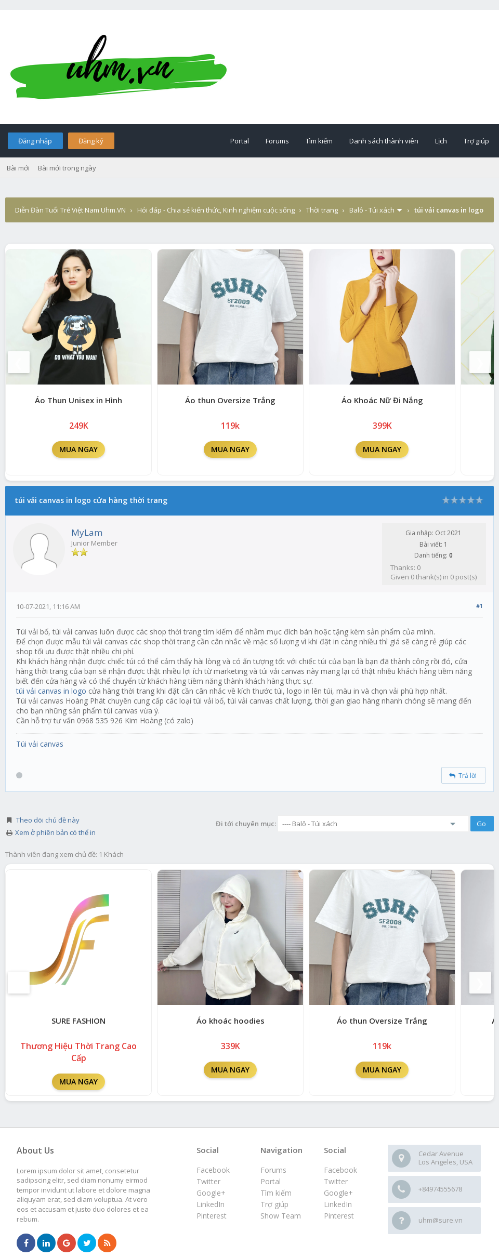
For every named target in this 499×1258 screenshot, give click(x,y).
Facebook (340, 1170)
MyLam (86, 532)
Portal (239, 140)
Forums (277, 140)
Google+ (338, 1193)
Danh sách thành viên (383, 140)
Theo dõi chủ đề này (48, 820)
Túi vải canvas (39, 744)
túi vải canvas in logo (51, 691)
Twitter (336, 1181)
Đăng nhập (35, 140)
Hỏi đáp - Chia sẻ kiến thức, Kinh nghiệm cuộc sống (216, 210)
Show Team (280, 1216)
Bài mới (18, 168)
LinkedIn (338, 1204)
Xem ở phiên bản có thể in (55, 832)
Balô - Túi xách (372, 210)
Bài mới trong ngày (67, 168)
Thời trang (322, 210)
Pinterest (339, 1216)
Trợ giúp (476, 140)
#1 (479, 606)
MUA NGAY (78, 449)
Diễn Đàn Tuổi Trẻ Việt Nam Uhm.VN (70, 210)
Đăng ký (90, 140)
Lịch (441, 140)
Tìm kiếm (319, 140)
